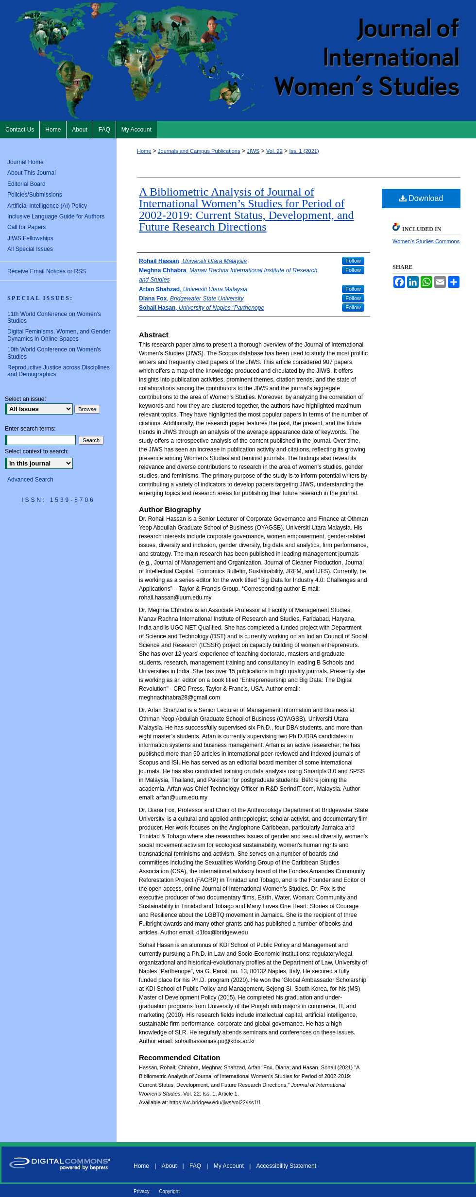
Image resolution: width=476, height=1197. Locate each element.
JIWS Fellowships (30, 238)
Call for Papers (26, 227)
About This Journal (31, 172)
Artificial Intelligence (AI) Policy (47, 205)
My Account (229, 1166)
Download (421, 198)
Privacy (142, 1191)
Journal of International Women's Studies (238, 60)
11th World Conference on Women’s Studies (54, 317)
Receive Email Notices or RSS (46, 271)
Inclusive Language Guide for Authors (55, 216)
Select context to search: (36, 451)
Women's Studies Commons (425, 241)
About (169, 1166)
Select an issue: (25, 399)
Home (144, 151)
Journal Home (25, 162)
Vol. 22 (274, 151)
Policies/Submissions (34, 194)
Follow (353, 261)
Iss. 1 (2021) (304, 151)
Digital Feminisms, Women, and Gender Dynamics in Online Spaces (59, 335)
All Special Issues (30, 249)
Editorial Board (26, 184)
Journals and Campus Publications (199, 151)
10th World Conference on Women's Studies (54, 353)
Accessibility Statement (286, 1166)
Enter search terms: (30, 428)
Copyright (169, 1191)
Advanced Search (30, 479)
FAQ (195, 1166)
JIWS (253, 151)
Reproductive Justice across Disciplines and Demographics (58, 371)
